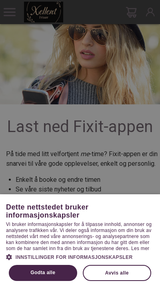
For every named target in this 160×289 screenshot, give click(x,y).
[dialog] (80, 144)
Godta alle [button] (42, 272)
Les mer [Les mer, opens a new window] (140, 248)
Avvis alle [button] (117, 273)
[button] (80, 256)
